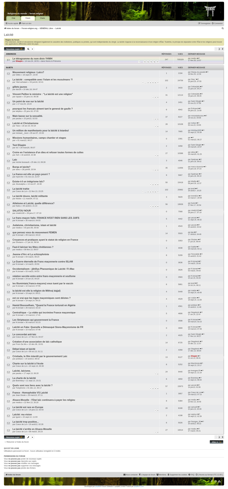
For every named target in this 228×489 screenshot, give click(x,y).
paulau (19, 118)
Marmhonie (195, 363)
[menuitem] (25, 23)
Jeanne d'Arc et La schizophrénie (31, 254)
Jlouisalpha (20, 184)
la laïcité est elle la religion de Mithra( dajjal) (36, 290)
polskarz (194, 305)
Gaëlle (193, 247)
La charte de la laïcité (24, 378)
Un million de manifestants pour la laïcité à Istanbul (41, 130)
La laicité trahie (21, 189)
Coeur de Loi (21, 191)
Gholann (19, 242)
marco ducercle (197, 167)
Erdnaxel (194, 108)
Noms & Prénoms (53, 61)
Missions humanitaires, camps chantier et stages (39, 138)
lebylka (19, 111)
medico (194, 58)
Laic (15, 159)
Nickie (18, 198)
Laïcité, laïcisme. (22, 371)
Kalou (18, 206)
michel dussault (22, 162)
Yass (18, 126)
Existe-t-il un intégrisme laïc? (28, 181)
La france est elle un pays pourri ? (31, 174)
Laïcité (8, 35)
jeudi (193, 189)
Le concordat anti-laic (24, 334)
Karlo (193, 203)
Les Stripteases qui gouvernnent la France (36, 320)
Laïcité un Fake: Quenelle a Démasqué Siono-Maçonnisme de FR (48, 327)
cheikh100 (20, 213)
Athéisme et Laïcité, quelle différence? (34, 203)
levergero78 (195, 371)
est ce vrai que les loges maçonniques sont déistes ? (42, 298)
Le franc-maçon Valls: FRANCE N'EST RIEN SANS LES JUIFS (46, 218)
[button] (222, 49)
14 (148, 62)
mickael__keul (22, 133)
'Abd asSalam (22, 82)
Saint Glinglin (196, 101)
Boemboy (20, 380)
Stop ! (193, 79)
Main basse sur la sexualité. (28, 116)
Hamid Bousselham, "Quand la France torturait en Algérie (44, 305)
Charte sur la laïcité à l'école (28, 363)
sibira (193, 152)
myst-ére (19, 177)
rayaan (19, 97)
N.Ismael (19, 220)
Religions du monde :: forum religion (25, 13)
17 (157, 62)
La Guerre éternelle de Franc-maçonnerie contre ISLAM (43, 261)
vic (17, 147)
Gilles (18, 75)
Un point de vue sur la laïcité (28, 101)
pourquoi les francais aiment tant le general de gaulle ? (43, 108)
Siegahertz (195, 312)
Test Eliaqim (19, 145)
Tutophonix (20, 388)
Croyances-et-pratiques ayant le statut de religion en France (45, 240)
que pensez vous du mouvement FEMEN (35, 232)
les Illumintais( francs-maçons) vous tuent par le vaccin (43, 283)
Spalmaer (195, 159)
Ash (17, 155)
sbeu (18, 169)
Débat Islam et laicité (24, 349)
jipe (192, 232)
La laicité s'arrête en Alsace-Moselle (32, 429)
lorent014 (194, 196)
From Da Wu (21, 344)
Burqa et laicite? (21, 167)
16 (154, 62)
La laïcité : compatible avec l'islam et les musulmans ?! (43, 79)
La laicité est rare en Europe (28, 407)
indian (193, 123)
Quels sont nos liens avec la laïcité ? (32, 385)
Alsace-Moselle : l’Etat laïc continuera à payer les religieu (44, 400)
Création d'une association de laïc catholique (37, 341)
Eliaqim (19, 61)
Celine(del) (195, 87)
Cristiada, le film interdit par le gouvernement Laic (40, 356)
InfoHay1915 (196, 130)
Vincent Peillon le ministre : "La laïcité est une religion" (43, 94)
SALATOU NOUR (22, 210)
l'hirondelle (195, 254)
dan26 (18, 89)
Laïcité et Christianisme (25, 123)
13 (144, 62)
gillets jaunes (20, 87)
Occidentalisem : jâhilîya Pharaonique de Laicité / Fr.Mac (43, 269)
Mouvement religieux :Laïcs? (28, 72)
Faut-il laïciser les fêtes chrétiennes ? (33, 247)
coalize (194, 290)
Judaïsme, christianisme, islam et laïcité (34, 225)
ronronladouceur (197, 116)
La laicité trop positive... (26, 422)
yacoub (194, 218)
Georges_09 (196, 422)
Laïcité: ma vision (22, 414)
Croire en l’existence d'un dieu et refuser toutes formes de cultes (48, 152)
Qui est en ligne (11, 448)
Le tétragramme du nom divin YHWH (32, 58)
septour (194, 414)
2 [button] (219, 49)
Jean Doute (21, 395)
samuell (194, 407)
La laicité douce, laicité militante (30, 196)
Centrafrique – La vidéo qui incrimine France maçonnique (44, 312)
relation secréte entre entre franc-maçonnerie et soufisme (44, 276)
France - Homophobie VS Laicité (30, 392)
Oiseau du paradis (198, 72)
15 (151, 62)
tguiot (18, 417)
